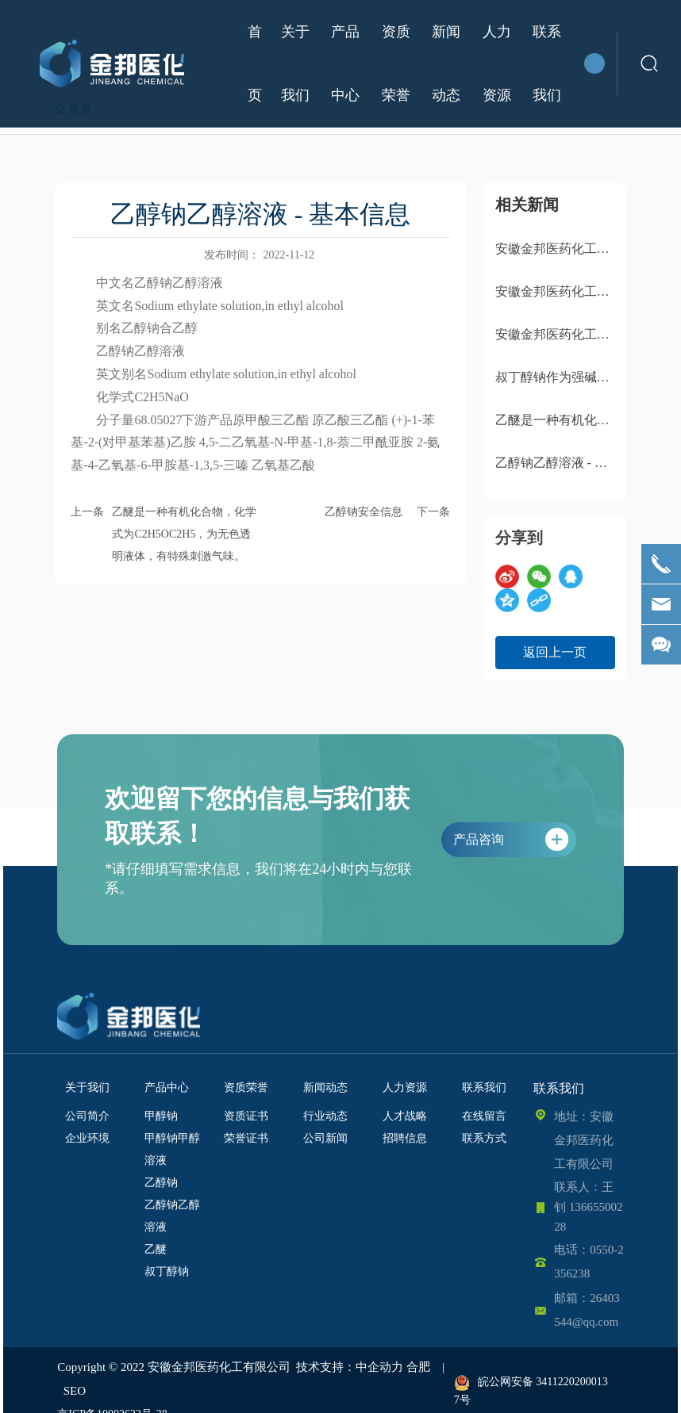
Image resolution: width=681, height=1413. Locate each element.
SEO (74, 1390)
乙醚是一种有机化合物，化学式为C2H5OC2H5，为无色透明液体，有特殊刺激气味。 (184, 534)
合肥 (418, 1367)
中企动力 (379, 1367)
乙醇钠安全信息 (363, 512)
